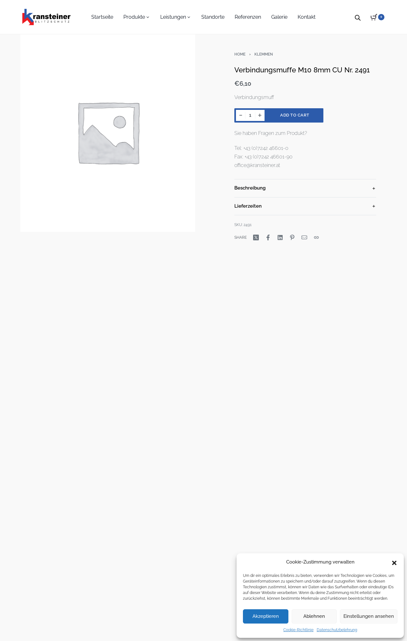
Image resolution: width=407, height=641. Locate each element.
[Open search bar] (358, 16)
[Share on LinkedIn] (280, 237)
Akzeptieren (265, 616)
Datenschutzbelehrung (337, 630)
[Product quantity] (250, 115)
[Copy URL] (316, 237)
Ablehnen (314, 616)
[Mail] (304, 237)
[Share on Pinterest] (292, 237)
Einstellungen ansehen (368, 616)
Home (239, 54)
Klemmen (263, 54)
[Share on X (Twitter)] (256, 237)
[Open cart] (377, 17)
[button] (394, 562)
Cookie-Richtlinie (298, 630)
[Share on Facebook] (268, 237)
